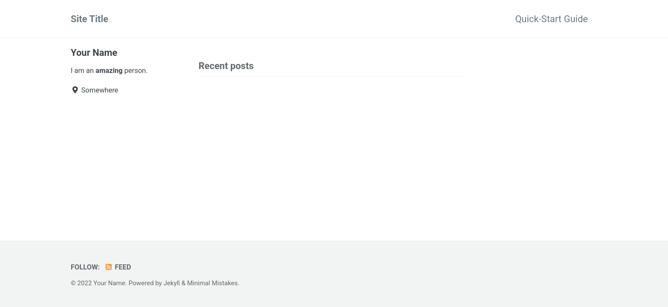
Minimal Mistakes (212, 283)
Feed (117, 267)
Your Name (94, 52)
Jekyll (172, 283)
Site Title (89, 19)
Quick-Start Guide (551, 19)
